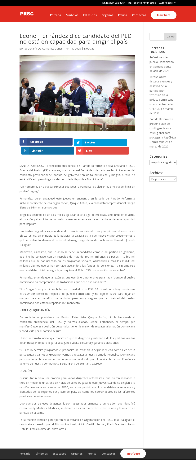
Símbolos (72, 15)
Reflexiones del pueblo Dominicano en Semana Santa (161, 61)
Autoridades (166, 3)
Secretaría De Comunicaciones (43, 48)
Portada (55, 15)
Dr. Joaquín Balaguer (113, 3)
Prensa (122, 15)
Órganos (107, 15)
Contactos (139, 15)
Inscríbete (163, 15)
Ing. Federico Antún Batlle (142, 3)
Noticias (89, 48)
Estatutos (90, 15)
